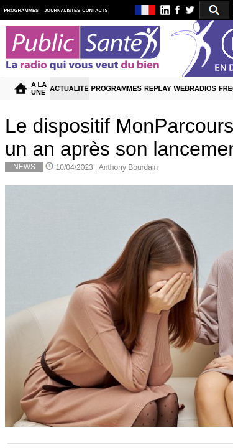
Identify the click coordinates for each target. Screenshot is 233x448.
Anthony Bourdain (128, 167)
